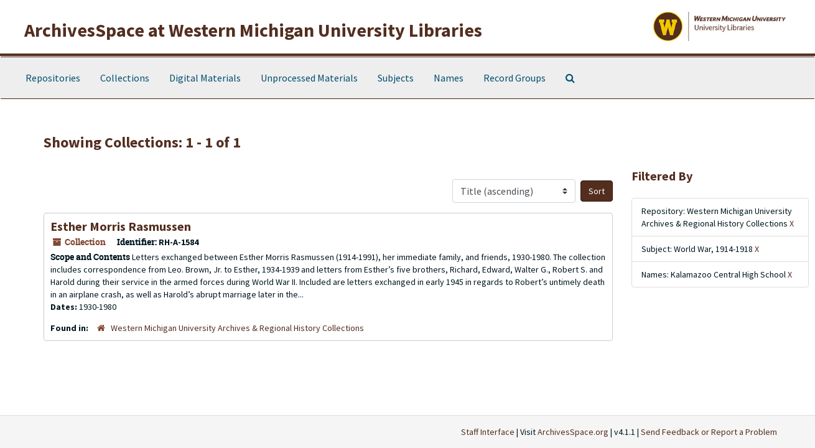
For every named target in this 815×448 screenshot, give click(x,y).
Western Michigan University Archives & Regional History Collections (237, 328)
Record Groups (514, 78)
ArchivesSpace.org (573, 431)
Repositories (53, 78)
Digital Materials (205, 78)
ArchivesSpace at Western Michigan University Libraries (253, 30)
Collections (124, 78)
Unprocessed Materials (309, 78)
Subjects (396, 78)
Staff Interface (488, 431)
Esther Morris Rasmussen (120, 226)
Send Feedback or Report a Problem (709, 431)
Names (448, 78)
